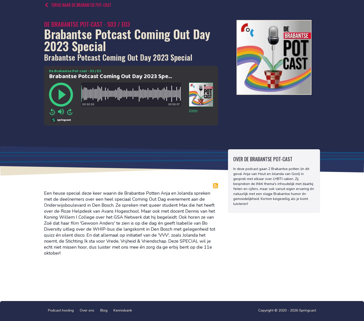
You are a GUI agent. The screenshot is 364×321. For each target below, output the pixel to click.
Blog (104, 310)
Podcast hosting (61, 310)
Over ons (87, 310)
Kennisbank (123, 310)
